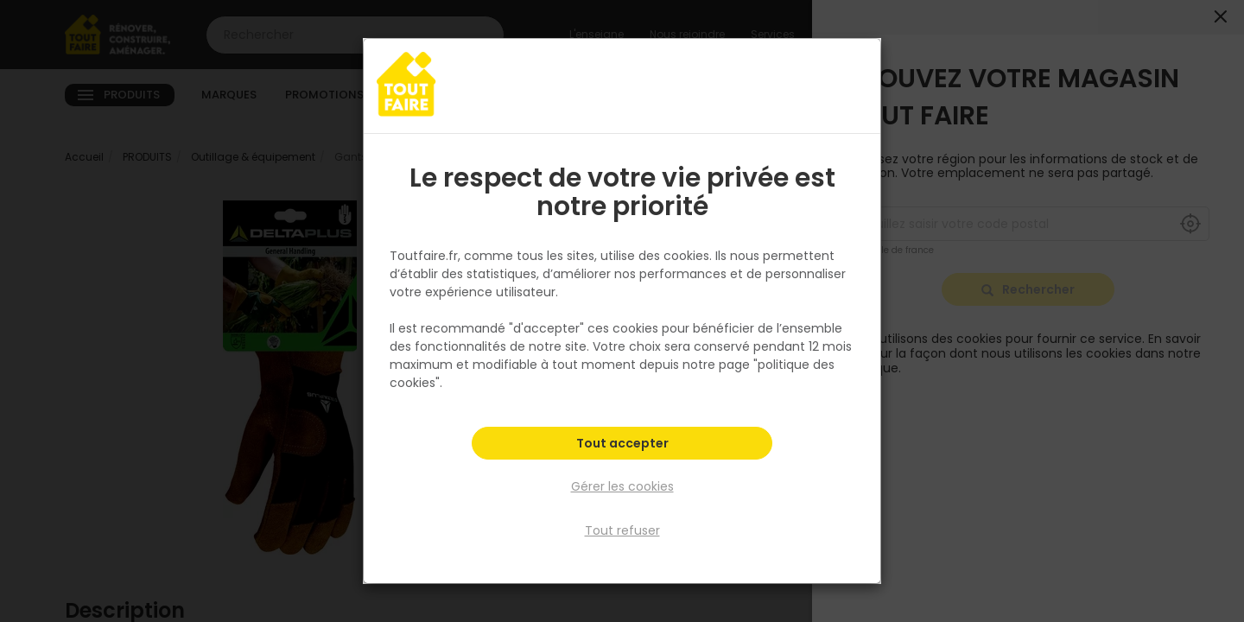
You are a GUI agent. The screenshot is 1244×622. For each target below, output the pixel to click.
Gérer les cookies (622, 487)
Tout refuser (622, 529)
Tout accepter (622, 445)
